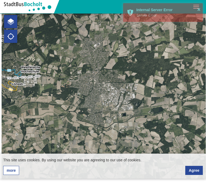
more (11, 170)
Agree (194, 170)
